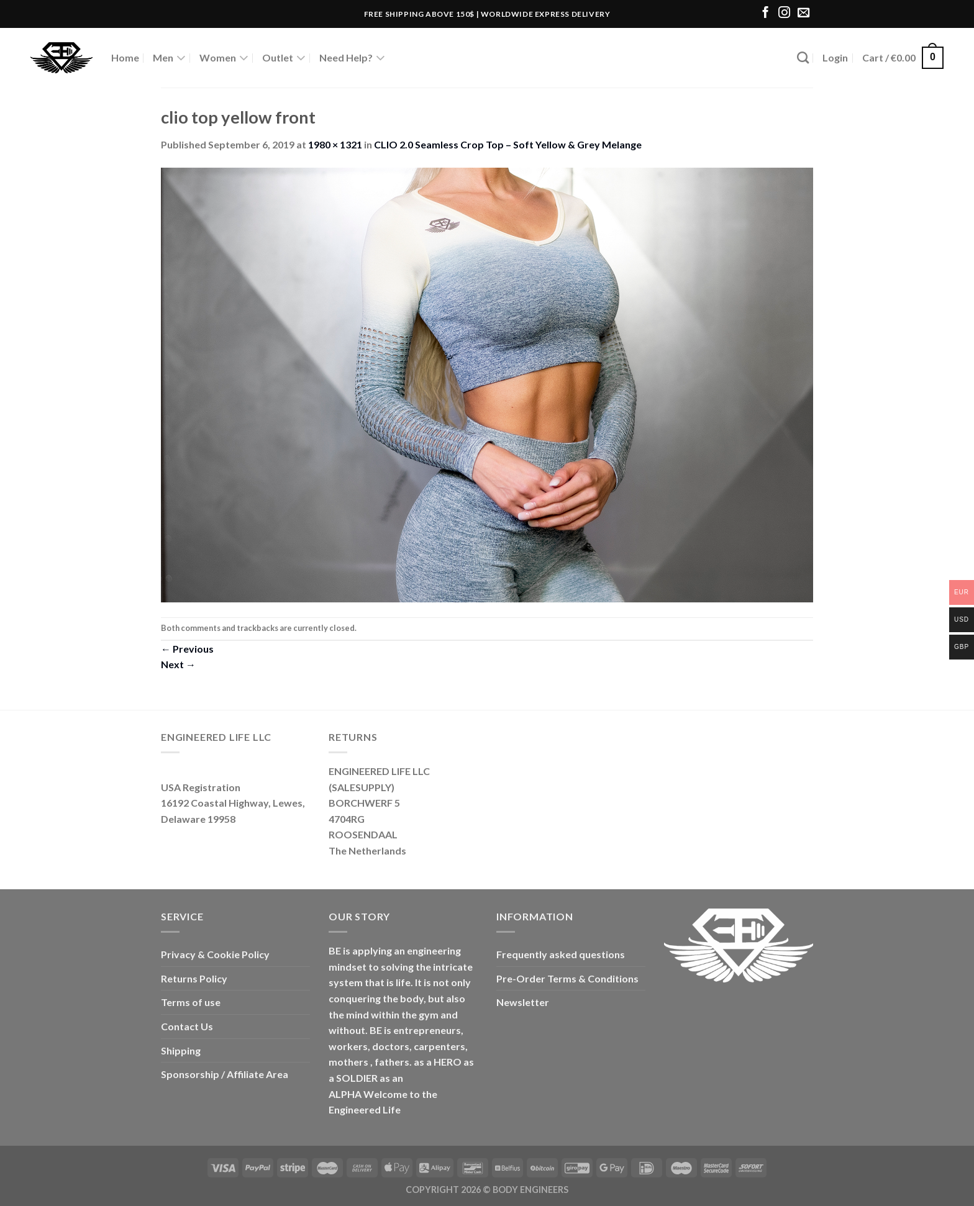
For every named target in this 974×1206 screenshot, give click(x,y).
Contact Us (187, 1026)
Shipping (181, 1050)
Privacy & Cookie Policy (215, 954)
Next (178, 664)
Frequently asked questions (560, 954)
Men (169, 57)
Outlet (284, 57)
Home (125, 57)
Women (223, 57)
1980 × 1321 (335, 144)
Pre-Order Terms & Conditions (567, 978)
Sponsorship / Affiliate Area (224, 1074)
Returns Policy (194, 978)
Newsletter (522, 1002)
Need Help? (352, 57)
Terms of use (191, 1002)
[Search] (803, 57)
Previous (187, 649)
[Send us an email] (803, 13)
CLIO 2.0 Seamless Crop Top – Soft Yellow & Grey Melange (508, 144)
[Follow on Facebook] (765, 13)
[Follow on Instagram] (784, 13)
